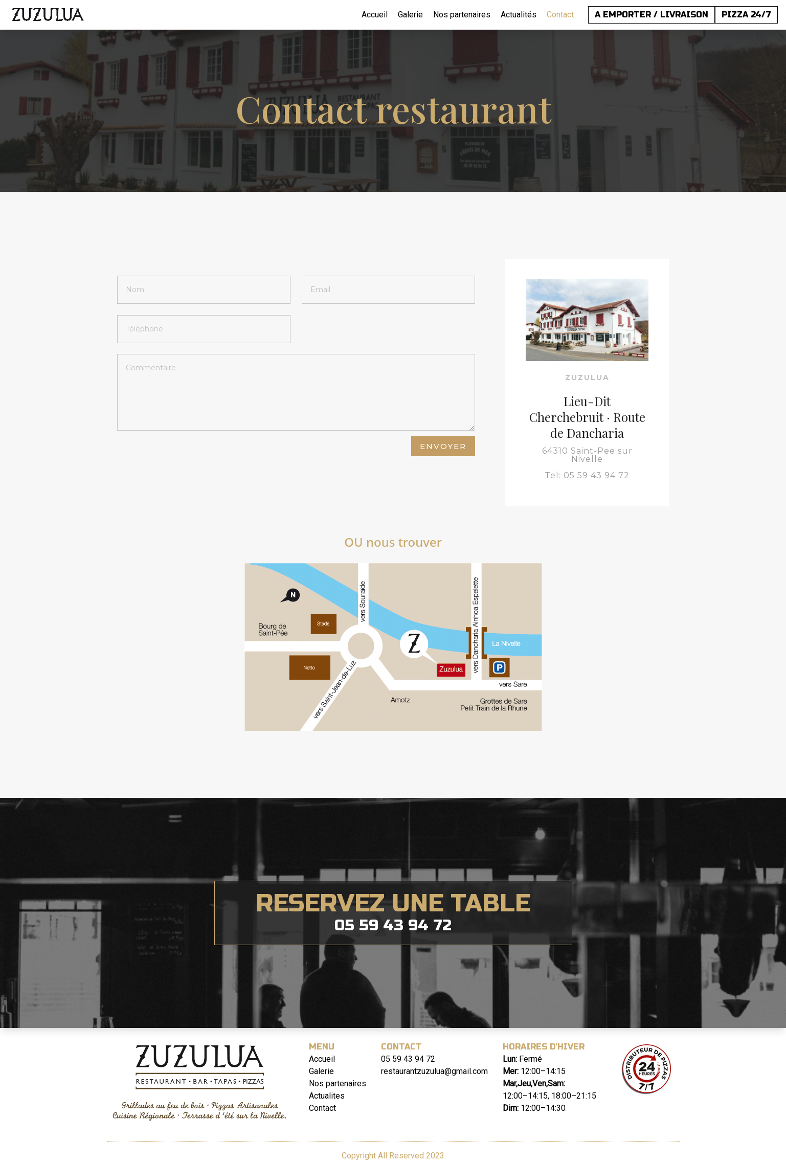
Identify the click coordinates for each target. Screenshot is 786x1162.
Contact (560, 14)
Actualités (518, 14)
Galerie (410, 14)
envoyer (443, 446)
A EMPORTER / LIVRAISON (651, 14)
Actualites (327, 1096)
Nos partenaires (461, 14)
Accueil (375, 14)
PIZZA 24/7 (746, 14)
